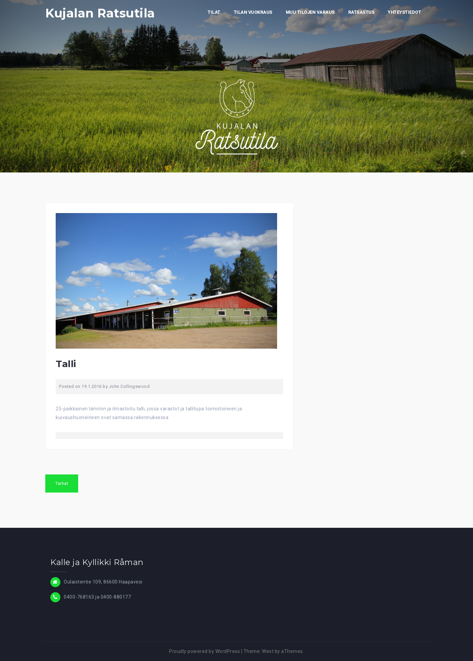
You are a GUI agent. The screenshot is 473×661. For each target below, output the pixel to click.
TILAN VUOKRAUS (253, 12)
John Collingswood (129, 386)
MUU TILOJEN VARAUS (310, 12)
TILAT (214, 12)
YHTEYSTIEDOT (404, 12)
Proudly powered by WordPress (204, 651)
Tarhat (61, 483)
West (267, 651)
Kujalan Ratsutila (100, 13)
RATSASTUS (361, 12)
